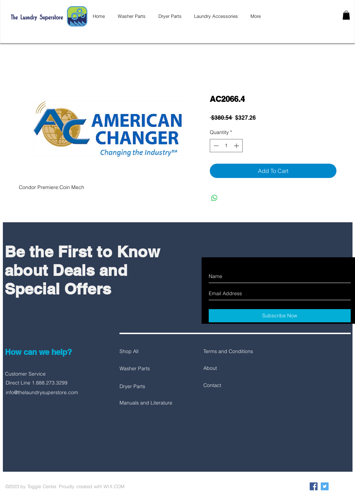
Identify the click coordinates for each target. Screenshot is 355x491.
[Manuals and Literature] (146, 403)
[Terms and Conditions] (228, 351)
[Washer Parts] (145, 368)
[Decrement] (215, 145)
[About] (228, 368)
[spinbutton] (226, 145)
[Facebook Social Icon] (314, 486)
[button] (346, 15)
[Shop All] (145, 351)
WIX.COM (114, 486)
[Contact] (228, 385)
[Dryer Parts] (145, 386)
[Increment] (237, 145)
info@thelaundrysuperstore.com (42, 392)
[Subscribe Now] (280, 315)
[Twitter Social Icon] (325, 486)
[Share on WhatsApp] (214, 198)
